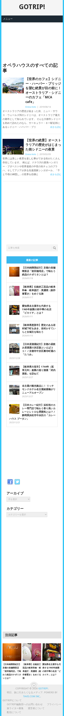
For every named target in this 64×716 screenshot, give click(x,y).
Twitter (17, 482)
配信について (14, 712)
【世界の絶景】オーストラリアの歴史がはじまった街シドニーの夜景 (43, 144)
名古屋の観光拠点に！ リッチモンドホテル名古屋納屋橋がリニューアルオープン (38, 389)
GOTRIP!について (12, 700)
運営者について (36, 708)
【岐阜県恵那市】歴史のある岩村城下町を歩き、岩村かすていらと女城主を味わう (38, 328)
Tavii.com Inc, (31, 696)
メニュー (8, 18)
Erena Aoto (30, 107)
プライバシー (54, 704)
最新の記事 (32, 260)
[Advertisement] (32, 39)
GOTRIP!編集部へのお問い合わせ (25, 704)
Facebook (10, 482)
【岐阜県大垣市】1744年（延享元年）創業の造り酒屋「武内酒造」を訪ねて (38, 370)
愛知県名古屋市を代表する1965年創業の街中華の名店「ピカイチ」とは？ (36, 309)
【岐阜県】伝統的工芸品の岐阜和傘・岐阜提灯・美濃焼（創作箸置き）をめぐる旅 (38, 290)
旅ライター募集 (15, 708)
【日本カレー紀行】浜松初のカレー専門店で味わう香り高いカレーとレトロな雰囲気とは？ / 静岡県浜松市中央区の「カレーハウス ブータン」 (32, 412)
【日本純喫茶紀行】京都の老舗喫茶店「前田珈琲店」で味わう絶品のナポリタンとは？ (38, 271)
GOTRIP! (32, 7)
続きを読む (55, 127)
